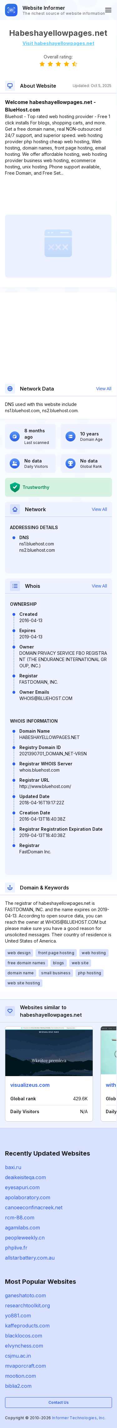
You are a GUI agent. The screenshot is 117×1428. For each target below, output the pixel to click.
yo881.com (18, 1315)
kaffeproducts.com (27, 1325)
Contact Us (58, 1402)
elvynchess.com (24, 1346)
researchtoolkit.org (27, 1305)
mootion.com (20, 1376)
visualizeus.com (30, 1085)
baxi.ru (13, 1167)
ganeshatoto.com (25, 1295)
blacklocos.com (23, 1335)
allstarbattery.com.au (30, 1258)
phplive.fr (16, 1248)
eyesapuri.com (22, 1187)
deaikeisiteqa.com (25, 1177)
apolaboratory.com (27, 1197)
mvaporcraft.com (25, 1366)
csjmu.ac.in (18, 1356)
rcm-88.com (19, 1217)
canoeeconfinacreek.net (33, 1207)
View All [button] (103, 388)
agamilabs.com (22, 1227)
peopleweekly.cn (25, 1237)
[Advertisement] (58, 195)
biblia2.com (18, 1386)
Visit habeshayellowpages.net (58, 43)
